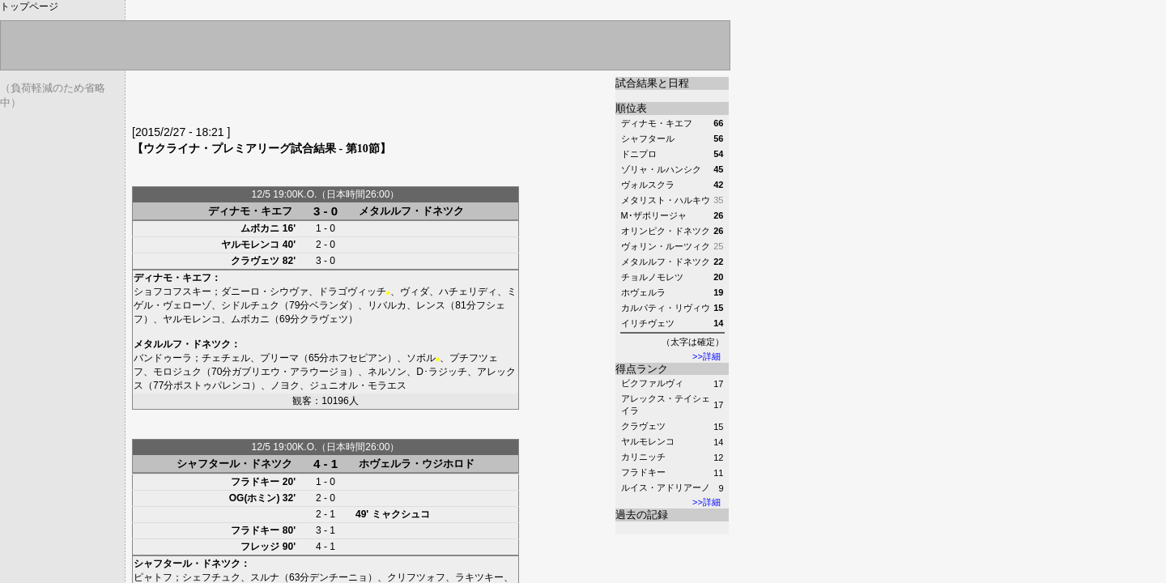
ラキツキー (479, 577)
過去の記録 (641, 515)
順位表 (631, 108)
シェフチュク (211, 577)
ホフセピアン (358, 358)
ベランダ (328, 305)
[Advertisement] (321, 101)
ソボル (421, 358)
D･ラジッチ (441, 371)
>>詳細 (706, 356)
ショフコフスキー (172, 291)
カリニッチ (643, 457)
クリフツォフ (416, 577)
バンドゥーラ (163, 358)
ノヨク (285, 385)
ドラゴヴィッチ (352, 291)
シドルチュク (250, 305)
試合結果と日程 (652, 83)
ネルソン (387, 371)
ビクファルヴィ (652, 383)
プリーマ (279, 358)
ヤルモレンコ (647, 441)
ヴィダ (414, 291)
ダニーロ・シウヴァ (265, 291)
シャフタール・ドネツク (234, 463)
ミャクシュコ (401, 514)
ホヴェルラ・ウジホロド (416, 463)
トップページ (29, 6)
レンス (430, 305)
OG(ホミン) (254, 498)
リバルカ (387, 305)
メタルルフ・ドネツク (411, 211)
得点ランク (641, 369)
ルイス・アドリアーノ (665, 487)
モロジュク (177, 371)
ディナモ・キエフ (250, 211)
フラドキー (643, 472)
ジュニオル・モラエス (357, 385)
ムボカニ (259, 228)
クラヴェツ (643, 426)
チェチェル (226, 358)
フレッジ (259, 546)
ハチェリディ (468, 291)
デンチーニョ (338, 577)
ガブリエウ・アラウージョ (290, 371)
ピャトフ (153, 577)
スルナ (264, 577)
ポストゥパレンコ (212, 385)
